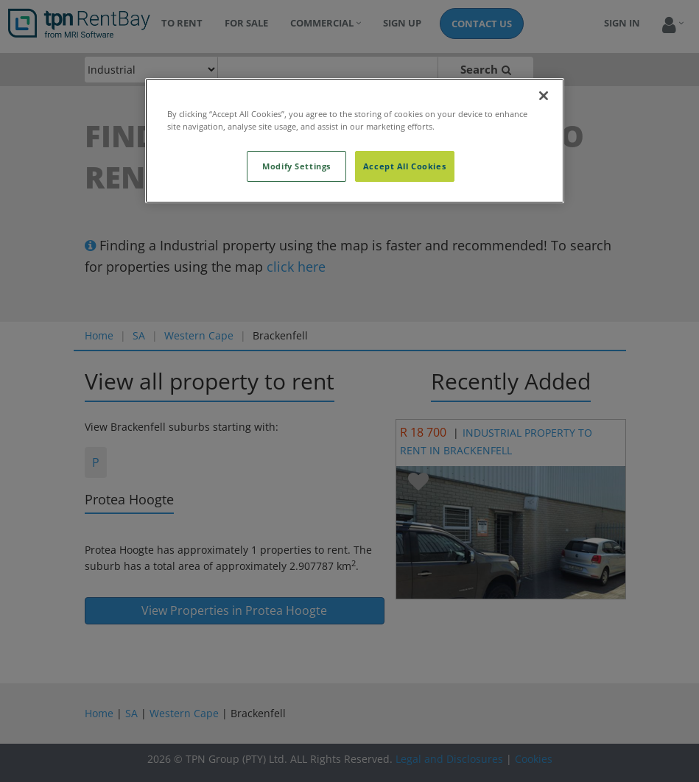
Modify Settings (296, 166)
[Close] (543, 96)
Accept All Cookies (404, 166)
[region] (354, 140)
